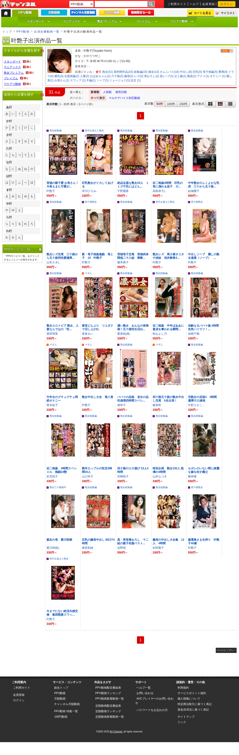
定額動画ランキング (108, 711)
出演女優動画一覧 (47, 31)
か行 (9, 121)
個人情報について (189, 698)
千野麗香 (123, 191)
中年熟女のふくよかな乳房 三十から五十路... (203, 184)
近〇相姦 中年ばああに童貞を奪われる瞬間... (168, 327)
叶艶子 (51, 191)
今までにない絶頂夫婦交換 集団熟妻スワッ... (62, 612)
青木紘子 (52, 405)
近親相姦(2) (71, 76)
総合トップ (61, 687)
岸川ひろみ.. (90, 191)
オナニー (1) (217, 76)
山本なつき (160, 476)
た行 (9, 148)
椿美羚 (157, 405)
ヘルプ (194, 4)
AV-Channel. (116, 731)
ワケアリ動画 (181, 21)
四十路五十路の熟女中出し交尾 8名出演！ (168, 398)
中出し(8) (186, 72)
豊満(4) (223, 72)
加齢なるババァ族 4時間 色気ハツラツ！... (205, 327)
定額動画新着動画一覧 (109, 716)
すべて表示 (98, 98)
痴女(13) (153, 72)
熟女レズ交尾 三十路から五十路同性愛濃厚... (62, 256)
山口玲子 (87, 476)
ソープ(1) (102, 80)
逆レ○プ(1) (166, 76)
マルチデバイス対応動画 (124, 98)
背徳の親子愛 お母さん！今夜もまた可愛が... (63, 184)
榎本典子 (123, 262)
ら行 (9, 217)
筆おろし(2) (151, 76)
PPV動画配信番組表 (108, 687)
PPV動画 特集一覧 (66, 711)
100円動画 (60, 716)
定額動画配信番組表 (108, 705)
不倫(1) (91, 80)
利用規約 (183, 687)
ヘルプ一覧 (143, 687)
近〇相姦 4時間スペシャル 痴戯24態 (62, 470)
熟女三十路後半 (58, 487)
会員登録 (208, 4)
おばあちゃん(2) (100, 76)
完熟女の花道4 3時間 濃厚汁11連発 (204, 398)
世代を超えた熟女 (94, 130)
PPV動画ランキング (108, 693)
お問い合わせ (145, 693)
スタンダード (38, 21)
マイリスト (228, 13)
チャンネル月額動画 (67, 704)
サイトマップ (186, 716)
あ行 (9, 107)
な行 (9, 162)
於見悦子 (52, 476)
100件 (171, 104)
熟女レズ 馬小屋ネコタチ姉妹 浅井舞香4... (168, 256)
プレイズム (146, 21)
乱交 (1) (136, 80)
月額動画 (60, 698)
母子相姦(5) (210, 72)
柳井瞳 (192, 476)
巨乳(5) (197, 72)
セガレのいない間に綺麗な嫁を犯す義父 (203, 470)
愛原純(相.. (124, 333)
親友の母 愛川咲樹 (59, 539)
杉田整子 (158, 547)
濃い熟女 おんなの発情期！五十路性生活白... (133, 327)
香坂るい (87, 333)
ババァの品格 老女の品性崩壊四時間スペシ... (133, 398)
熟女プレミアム (109, 21)
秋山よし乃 (160, 333)
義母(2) (128, 76)
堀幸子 (121, 405)
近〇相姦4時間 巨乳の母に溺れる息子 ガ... (168, 184)
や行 (9, 203)
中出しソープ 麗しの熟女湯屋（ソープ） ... (203, 256)
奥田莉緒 (87, 547)
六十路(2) (117, 76)
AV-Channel (18, 4)
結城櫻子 (193, 191)
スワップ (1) (78, 80)
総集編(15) (140, 72)
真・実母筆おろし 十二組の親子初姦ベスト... (133, 541)
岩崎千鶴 (193, 333)
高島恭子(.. (160, 191)
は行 (9, 176)
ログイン (226, 4)
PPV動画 (22, 31)
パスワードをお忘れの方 (152, 710)
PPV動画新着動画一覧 (109, 698)
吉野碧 (121, 547)
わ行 (9, 231)
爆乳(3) (59, 76)
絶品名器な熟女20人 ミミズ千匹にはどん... (133, 184)
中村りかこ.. (196, 405)
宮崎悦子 (123, 476)
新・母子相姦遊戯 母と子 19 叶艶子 (97, 256)
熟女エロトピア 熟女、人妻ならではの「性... (63, 327)
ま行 (9, 189)
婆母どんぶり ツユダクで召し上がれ (97, 327)
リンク (182, 722)
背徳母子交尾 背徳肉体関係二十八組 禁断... (133, 256)
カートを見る (202, 13)
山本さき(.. (54, 262)
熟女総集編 (55, 130)
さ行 (9, 135)
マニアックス (74, 21)
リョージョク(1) (119, 80)
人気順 (107, 92)
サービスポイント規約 (192, 693)
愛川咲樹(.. (54, 547)
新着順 (95, 92)
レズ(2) (138, 76)
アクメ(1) (203, 76)
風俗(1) (191, 76)
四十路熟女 (91, 202)
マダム (88, 273)
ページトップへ (225, 650)
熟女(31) (107, 72)
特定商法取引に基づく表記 (195, 704)
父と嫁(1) (180, 76)
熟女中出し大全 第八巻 (97, 397)
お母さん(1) (61, 80)
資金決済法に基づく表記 (193, 709)
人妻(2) (84, 76)
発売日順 (121, 92)
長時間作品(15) (123, 72)
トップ (7, 31)
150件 (183, 104)
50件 (159, 104)
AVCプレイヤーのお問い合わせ (154, 701)
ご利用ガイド (177, 4)
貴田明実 (52, 333)
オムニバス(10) (169, 72)
